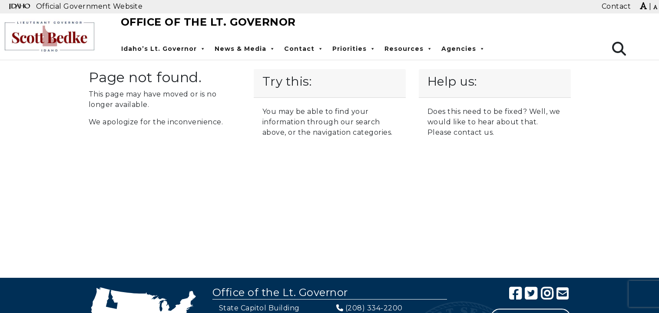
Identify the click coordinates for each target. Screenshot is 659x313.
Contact (304, 48)
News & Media (245, 48)
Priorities (354, 48)
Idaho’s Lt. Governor (163, 48)
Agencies (463, 48)
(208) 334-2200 (374, 308)
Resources (408, 48)
